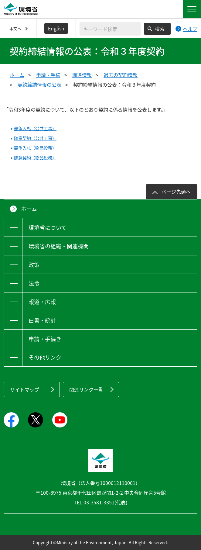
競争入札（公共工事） (35, 128)
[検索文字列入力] (110, 29)
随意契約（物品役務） (35, 157)
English (56, 28)
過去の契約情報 (121, 74)
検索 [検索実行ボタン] (160, 28)
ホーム (17, 74)
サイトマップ (24, 389)
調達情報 (82, 74)
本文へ (15, 28)
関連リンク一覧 (86, 389)
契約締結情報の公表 (39, 84)
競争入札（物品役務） (35, 148)
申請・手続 (48, 74)
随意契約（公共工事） (35, 138)
